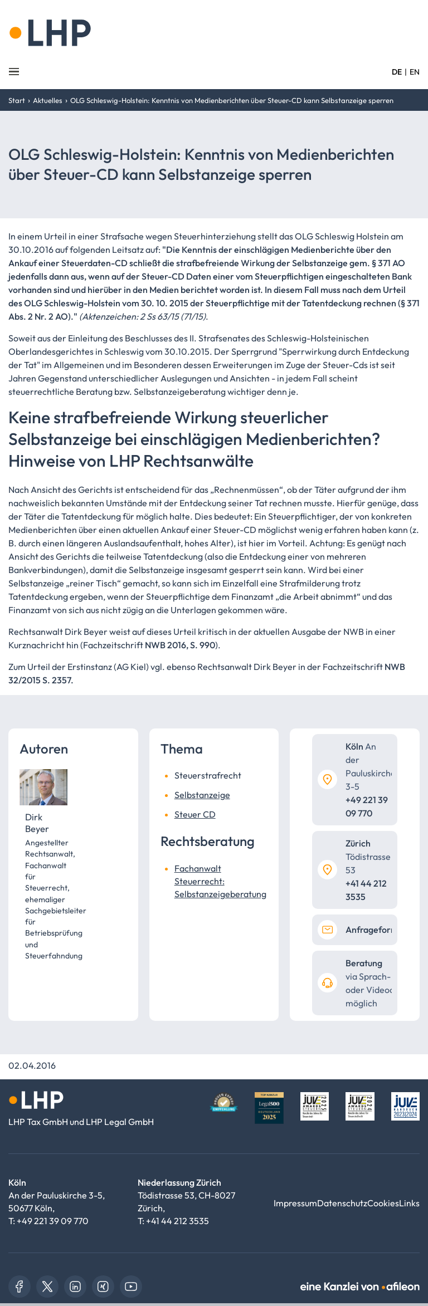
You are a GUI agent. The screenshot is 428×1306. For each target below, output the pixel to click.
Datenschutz (342, 1203)
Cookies (383, 1203)
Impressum (295, 1203)
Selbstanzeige (202, 794)
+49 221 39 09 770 (53, 1220)
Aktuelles (47, 100)
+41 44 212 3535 (177, 1220)
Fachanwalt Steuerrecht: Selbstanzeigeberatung (220, 881)
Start (16, 100)
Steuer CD (195, 814)
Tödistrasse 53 (368, 856)
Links (409, 1203)
